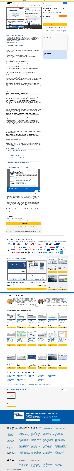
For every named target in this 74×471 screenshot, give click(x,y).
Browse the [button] (32, 3)
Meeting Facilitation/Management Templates (49, 438)
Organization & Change (10, 433)
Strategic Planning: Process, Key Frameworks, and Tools (31, 362)
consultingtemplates (62, 323)
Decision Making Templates (35, 432)
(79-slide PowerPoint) (33, 282)
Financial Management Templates (36, 439)
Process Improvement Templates (48, 448)
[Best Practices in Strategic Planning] (21, 316)
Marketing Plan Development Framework (51, 321)
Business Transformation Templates (24, 439)
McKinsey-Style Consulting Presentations (49, 466)
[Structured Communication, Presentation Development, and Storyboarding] (31, 316)
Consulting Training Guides (35, 465)
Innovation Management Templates (36, 452)
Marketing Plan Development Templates (49, 434)
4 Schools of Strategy (11, 399)
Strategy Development (34, 5)
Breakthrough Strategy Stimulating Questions (52, 283)
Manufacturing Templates (46, 432)
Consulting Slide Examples (35, 464)
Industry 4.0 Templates (34, 448)
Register (65, 3)
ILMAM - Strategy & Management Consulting (16, 284)
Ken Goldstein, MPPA (21, 341)
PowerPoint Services (10, 441)
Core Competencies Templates (10, 380)
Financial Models (9, 434)
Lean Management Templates (47, 428)
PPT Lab (19, 323)
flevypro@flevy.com (27, 88)
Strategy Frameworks (27, 5)
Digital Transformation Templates (35, 433)
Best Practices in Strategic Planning (20, 321)
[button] (7, 17)
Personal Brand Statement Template (62, 339)
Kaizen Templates (33, 454)
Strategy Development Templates (11, 376)
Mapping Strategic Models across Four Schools (15, 45)
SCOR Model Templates (58, 433)
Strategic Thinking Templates (41, 376)
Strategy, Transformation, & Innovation (17, 5)
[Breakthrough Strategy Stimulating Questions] (52, 278)
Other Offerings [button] (41, 3)
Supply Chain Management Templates (60, 448)
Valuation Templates (58, 453)
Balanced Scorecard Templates (23, 434)
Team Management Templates (59, 452)
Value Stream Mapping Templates (60, 457)
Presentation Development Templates (30, 380)
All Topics (8, 5)
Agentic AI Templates (22, 428)
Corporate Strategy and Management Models (52, 339)
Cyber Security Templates (34, 428)
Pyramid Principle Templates (41, 380)
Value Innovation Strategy (59, 465)
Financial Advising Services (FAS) (36, 466)
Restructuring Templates (58, 429)
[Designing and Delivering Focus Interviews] (11, 334)
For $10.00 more (9, 231)
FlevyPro (45, 18)
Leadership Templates (34, 457)
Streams (8, 439)
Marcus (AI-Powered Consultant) (11, 448)
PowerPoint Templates (10, 436)
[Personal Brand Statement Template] (62, 334)
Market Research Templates (47, 433)
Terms (9, 452)
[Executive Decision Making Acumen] (31, 334)
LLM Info (44, 465)
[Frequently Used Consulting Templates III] (62, 316)
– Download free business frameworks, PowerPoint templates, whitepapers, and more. (37, 0)
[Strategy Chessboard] (62, 261)
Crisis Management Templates (23, 451)
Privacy (12, 452)
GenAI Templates (33, 440)
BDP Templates (21, 433)
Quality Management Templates (47, 454)
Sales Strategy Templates (59, 435)
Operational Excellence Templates (48, 439)
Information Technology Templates (36, 451)
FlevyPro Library (55, 38)
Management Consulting (22, 466)
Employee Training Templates (35, 438)
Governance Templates (34, 441)
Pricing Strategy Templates (47, 446)
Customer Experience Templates (23, 452)
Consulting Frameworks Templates (21, 376)
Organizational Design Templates (48, 440)
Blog (14, 452)
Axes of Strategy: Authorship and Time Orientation (15, 43)
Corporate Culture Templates (23, 447)
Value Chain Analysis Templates (59, 454)
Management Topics (9, 447)
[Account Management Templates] (42, 316)
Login (61, 3)
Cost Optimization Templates (23, 448)
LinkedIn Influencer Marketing (11, 451)
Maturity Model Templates (47, 435)
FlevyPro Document (58, 12)
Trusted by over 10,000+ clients (65, 31)
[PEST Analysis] (42, 334)
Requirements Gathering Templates (48, 457)
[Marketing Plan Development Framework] (52, 316)
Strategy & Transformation (11, 429)
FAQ (7, 452)
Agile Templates (21, 429)
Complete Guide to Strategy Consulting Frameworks (52, 266)
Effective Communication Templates (36, 435)
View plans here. (25, 229)
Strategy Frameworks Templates (52, 376)
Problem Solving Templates (47, 447)
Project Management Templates (47, 452)
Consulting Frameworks (10, 435)
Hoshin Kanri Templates (34, 445)
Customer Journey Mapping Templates (24, 453)
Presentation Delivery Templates (47, 445)
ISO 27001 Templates (34, 447)
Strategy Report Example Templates (60, 447)
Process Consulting (31, 323)
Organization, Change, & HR (23, 465)
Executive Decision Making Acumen (31, 339)
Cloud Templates (21, 441)
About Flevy (48, 3)
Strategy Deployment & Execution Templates (61, 445)
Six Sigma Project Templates (59, 439)
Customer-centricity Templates (23, 457)
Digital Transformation (22, 463)
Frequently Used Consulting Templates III (62, 321)
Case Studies (33, 463)
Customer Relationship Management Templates (24, 454)
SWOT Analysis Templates (59, 434)
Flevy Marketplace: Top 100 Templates (12, 428)
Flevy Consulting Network (10, 440)
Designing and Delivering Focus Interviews (10, 339)
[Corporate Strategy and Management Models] (52, 334)
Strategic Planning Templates (31, 376)
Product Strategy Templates (47, 451)
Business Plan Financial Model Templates (24, 438)
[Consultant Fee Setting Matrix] (21, 334)
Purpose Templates (46, 453)
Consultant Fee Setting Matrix (20, 339)
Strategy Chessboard (11, 360)
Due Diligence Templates (34, 434)
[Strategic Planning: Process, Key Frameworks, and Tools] (27, 270)
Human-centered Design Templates (36, 446)
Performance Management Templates (48, 441)
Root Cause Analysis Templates (59, 432)
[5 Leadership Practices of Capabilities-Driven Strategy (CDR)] (11, 316)
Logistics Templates (46, 429)
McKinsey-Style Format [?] (53, 31)
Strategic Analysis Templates (59, 441)
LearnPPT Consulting (52, 268)
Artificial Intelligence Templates (23, 432)
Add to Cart (55, 24)
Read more (18, 40)
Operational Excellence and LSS (23, 464)
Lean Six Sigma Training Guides (47, 464)
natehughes (61, 341)
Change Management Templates (23, 440)
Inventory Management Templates (36, 453)
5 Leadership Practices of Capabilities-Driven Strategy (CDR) (10, 322)
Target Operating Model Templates (60, 451)
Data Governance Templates (35, 429)
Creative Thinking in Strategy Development (62, 361)
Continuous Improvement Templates (24, 445)
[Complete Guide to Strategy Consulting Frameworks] (52, 261)
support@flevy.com (13, 453)
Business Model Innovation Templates (24, 435)
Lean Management (46, 463)
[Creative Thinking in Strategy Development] (62, 357)
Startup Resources (58, 464)
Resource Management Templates (60, 428)
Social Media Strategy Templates (60, 440)
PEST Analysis (41, 338)
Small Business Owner (58, 463)
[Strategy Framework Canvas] (62, 278)
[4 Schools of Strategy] (11, 395)
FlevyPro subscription (13, 229)
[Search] (20, 3)
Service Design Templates (59, 438)
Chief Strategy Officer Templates (21, 380)
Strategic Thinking (42, 5)
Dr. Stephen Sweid (52, 364)
